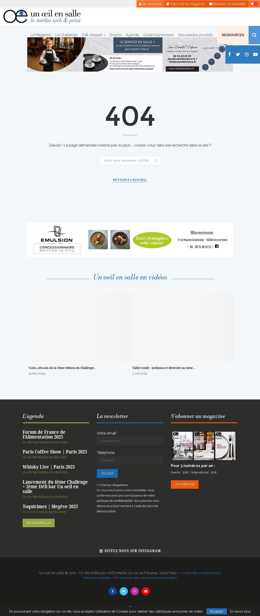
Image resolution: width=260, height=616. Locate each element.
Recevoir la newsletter (227, 4)
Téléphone (130, 457)
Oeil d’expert (92, 35)
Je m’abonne (184, 484)
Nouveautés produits (195, 35)
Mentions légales (97, 578)
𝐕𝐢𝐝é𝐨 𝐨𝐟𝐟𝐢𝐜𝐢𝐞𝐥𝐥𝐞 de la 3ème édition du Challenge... (62, 368)
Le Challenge (66, 35)
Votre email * (130, 438)
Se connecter (150, 4)
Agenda (132, 35)
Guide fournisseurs (158, 35)
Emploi (115, 35)
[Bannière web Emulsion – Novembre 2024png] (130, 225)
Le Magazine (40, 35)
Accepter (216, 611)
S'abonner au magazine (185, 4)
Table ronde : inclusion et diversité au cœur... (164, 368)
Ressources (233, 35)
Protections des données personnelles (145, 578)
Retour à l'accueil (130, 180)
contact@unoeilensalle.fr (200, 573)
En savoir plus (39, 522)
